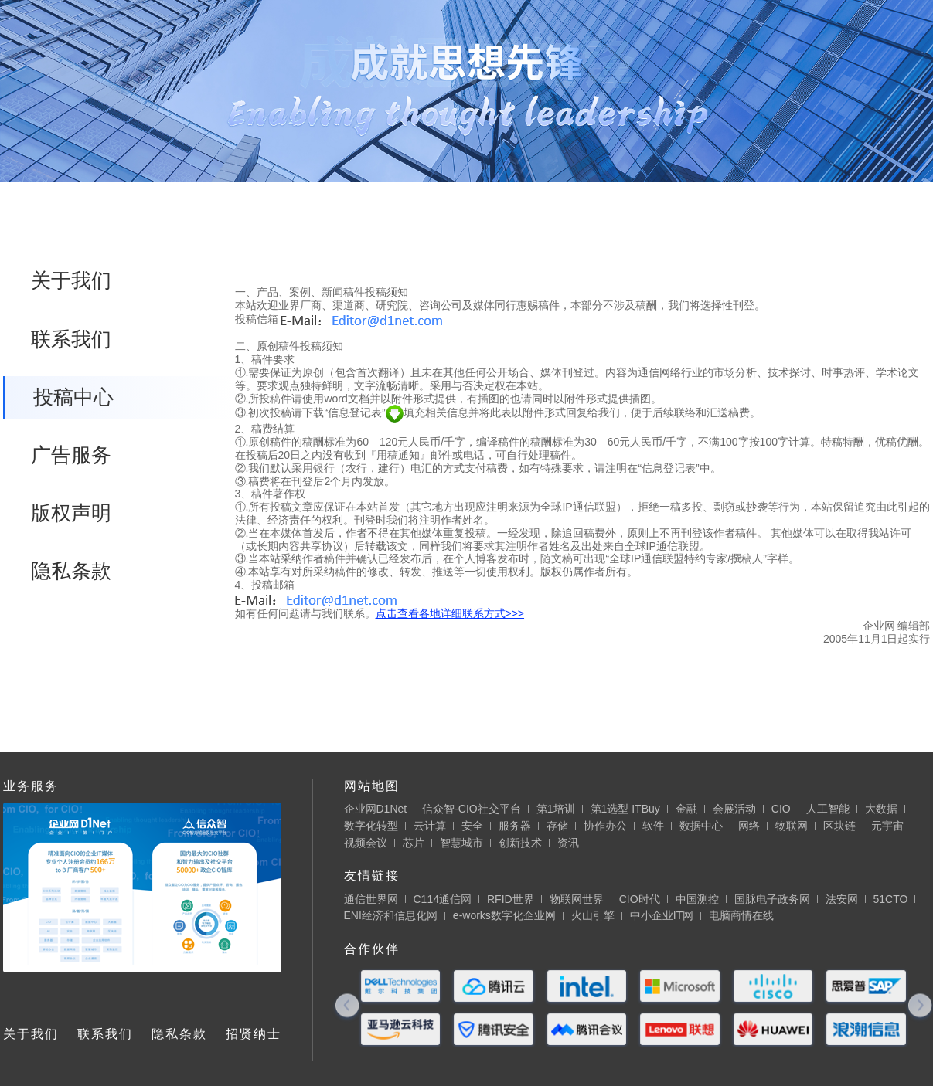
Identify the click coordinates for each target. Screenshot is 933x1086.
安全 (472, 826)
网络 (749, 826)
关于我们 (71, 280)
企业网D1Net (375, 809)
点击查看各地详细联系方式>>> (450, 613)
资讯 (568, 843)
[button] (347, 1007)
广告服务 (71, 455)
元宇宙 (887, 826)
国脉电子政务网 (772, 899)
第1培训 (555, 809)
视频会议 (365, 843)
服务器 (515, 826)
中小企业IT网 (661, 915)
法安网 (842, 899)
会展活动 (734, 809)
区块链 (839, 826)
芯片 (413, 843)
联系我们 (71, 339)
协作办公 (605, 826)
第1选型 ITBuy (625, 809)
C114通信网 (443, 899)
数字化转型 (371, 826)
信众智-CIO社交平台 (471, 809)
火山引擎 (593, 915)
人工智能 (828, 809)
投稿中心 (73, 397)
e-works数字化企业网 (504, 915)
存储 (557, 826)
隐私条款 (71, 570)
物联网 (791, 826)
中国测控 (697, 899)
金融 (686, 809)
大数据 (881, 809)
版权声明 (71, 512)
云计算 (430, 826)
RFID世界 (510, 899)
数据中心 (701, 826)
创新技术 (520, 843)
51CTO (890, 899)
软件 (653, 826)
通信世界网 (371, 899)
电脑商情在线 (741, 915)
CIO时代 (639, 899)
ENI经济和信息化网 (391, 915)
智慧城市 (461, 843)
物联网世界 (577, 899)
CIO (781, 809)
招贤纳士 (253, 1033)
